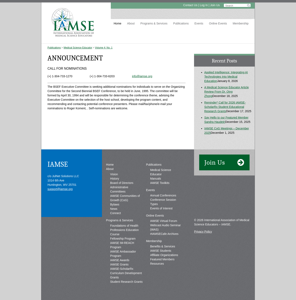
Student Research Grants (126, 281)
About (131, 23)
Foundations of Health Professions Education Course (124, 230)
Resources (157, 263)
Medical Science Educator (78, 47)
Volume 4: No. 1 (103, 47)
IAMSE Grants (119, 264)
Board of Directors (121, 183)
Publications (181, 23)
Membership (241, 23)
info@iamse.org (142, 76)
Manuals (155, 178)
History (114, 178)
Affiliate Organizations (164, 255)
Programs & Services (153, 23)
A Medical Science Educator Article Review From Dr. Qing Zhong (226, 92)
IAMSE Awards (119, 260)
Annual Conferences (163, 195)
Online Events (218, 23)
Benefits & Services (162, 246)
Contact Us (190, 5)
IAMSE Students (160, 250)
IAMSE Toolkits (159, 183)
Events (198, 23)
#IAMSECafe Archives (164, 233)
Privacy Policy (203, 231)
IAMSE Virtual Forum (163, 221)
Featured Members (162, 259)
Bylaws (114, 204)
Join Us (215, 5)
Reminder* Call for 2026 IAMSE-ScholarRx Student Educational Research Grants (225, 107)
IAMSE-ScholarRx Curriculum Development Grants (126, 273)
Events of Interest (161, 208)
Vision (114, 174)
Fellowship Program (123, 238)
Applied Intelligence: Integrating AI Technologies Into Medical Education (226, 77)
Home (117, 23)
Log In (204, 5)
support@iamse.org (60, 189)
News (113, 208)
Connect (115, 213)
